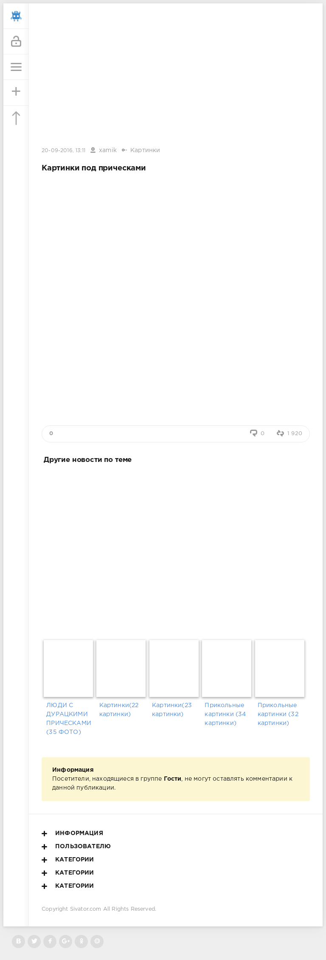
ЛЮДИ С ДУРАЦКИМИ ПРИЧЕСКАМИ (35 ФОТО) (68, 719)
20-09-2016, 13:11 (63, 150)
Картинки (145, 150)
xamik (108, 150)
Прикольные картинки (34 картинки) (225, 714)
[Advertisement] (176, 550)
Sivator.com (85, 909)
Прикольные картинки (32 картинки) (278, 714)
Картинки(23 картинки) (172, 710)
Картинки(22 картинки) (119, 710)
